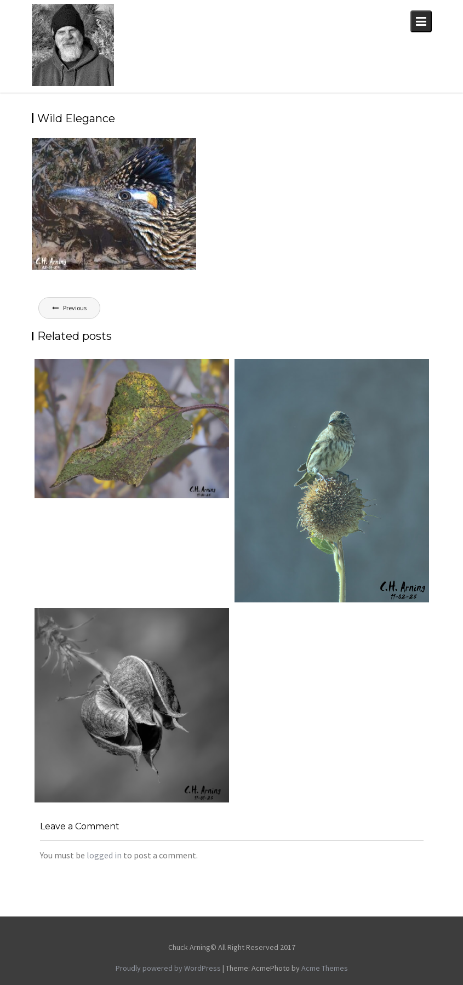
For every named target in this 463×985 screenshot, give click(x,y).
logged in (104, 855)
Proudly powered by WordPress (168, 968)
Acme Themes (324, 968)
